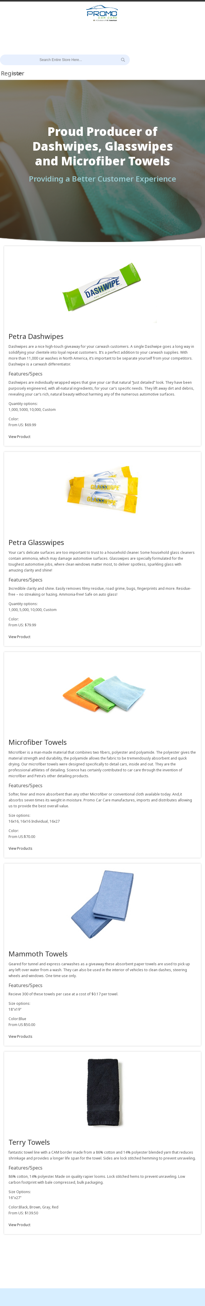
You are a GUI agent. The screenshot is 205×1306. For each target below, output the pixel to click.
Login (17, 73)
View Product (19, 436)
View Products (20, 848)
